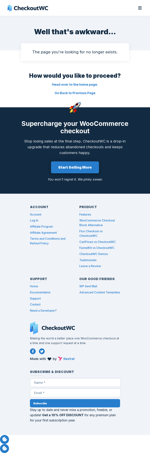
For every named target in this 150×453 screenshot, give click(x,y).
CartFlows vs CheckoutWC (97, 242)
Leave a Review (90, 266)
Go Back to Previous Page (75, 93)
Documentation (40, 292)
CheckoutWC (28, 8)
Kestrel (69, 359)
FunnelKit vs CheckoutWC (96, 248)
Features (85, 214)
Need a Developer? (43, 310)
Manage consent (4, 439)
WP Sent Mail (88, 286)
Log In (34, 220)
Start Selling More (75, 167)
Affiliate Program (41, 226)
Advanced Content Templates (99, 292)
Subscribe (40, 403)
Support (35, 298)
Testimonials (87, 260)
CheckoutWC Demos (93, 254)
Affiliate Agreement (43, 232)
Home (34, 286)
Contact (35, 304)
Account (35, 214)
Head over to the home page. (75, 84)
